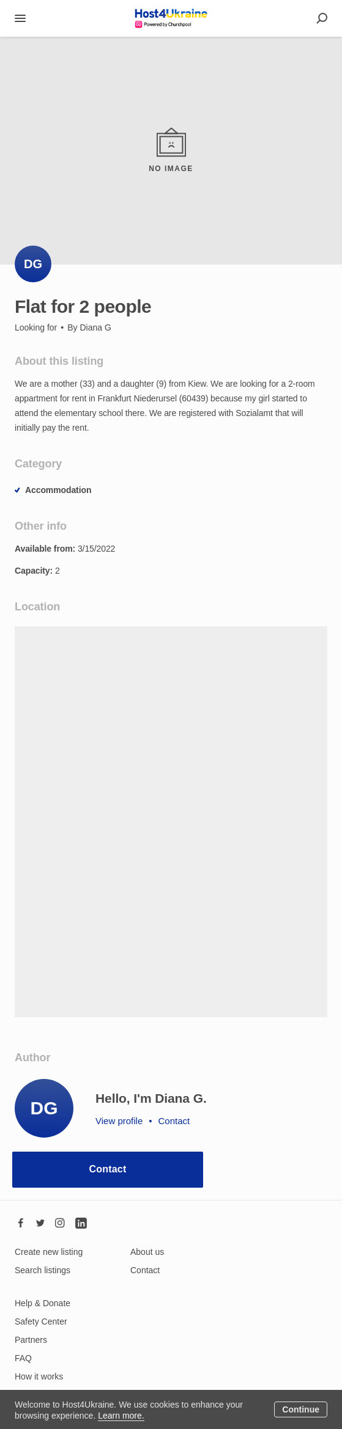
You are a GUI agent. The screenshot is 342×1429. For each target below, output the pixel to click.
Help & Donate (42, 1303)
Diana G (95, 327)
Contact (108, 1169)
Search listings (42, 1270)
